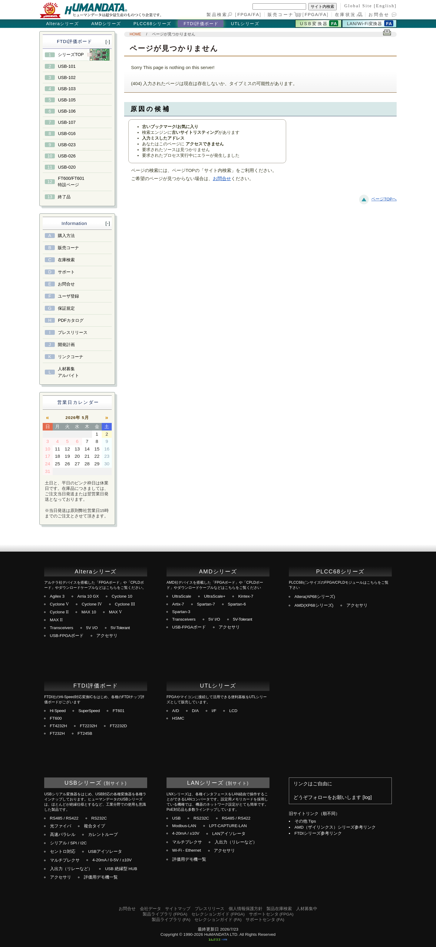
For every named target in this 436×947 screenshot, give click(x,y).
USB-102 (66, 77)
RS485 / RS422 (64, 818)
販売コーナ (68, 247)
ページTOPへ (384, 199)
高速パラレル (62, 834)
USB (176, 818)
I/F (214, 710)
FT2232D (118, 726)
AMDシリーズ (106, 23)
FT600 (56, 718)
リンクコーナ (70, 356)
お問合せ (378, 14)
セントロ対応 (62, 851)
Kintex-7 (245, 596)
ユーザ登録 (68, 296)
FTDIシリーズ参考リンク (318, 833)
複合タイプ (94, 826)
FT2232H (88, 726)
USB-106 (66, 111)
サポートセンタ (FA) (265, 919)
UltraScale (181, 596)
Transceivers (61, 627)
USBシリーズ (83, 783)
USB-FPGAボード (67, 635)
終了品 (64, 196)
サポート (66, 271)
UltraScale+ (215, 596)
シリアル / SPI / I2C (68, 843)
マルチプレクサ (65, 860)
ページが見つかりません (173, 34)
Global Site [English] (370, 5)
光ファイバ (60, 826)
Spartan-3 (181, 611)
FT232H (57, 733)
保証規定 (66, 308)
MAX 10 (88, 612)
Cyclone (59, 604)
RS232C (99, 818)
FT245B (85, 733)
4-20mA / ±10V (186, 833)
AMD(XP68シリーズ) (314, 605)
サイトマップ (177, 908)
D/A (195, 710)
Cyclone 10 (122, 596)
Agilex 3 (57, 596)
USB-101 (66, 66)
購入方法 (66, 235)
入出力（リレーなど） (71, 868)
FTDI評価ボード (201, 23)
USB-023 (66, 144)
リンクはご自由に (312, 783)
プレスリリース (73, 332)
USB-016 (66, 133)
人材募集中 (306, 908)
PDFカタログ (71, 320)
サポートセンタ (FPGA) (271, 914)
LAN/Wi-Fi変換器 (364, 23)
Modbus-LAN (184, 825)
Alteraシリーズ (62, 23)
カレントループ (103, 834)
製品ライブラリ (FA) (171, 919)
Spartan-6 (237, 604)
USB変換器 (314, 23)
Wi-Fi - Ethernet (186, 850)
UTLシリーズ (245, 23)
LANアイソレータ (229, 833)
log (367, 797)
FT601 (118, 710)
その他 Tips (305, 821)
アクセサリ (106, 635)
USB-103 (66, 88)
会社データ (150, 908)
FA (256, 14)
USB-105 (66, 99)
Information (74, 223)
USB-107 (66, 122)
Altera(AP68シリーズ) (315, 596)
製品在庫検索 (279, 908)
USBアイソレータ (105, 851)
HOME (135, 34)
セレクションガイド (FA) (217, 919)
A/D (175, 710)
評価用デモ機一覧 (101, 877)
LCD (233, 710)
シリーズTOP (71, 54)
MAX (115, 612)
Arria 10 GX (88, 596)
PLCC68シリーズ (152, 23)
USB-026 (66, 155)
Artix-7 (178, 604)
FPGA (244, 14)
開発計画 (66, 344)
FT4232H (58, 726)
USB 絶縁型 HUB (121, 868)
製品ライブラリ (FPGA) (165, 914)
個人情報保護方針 (246, 908)
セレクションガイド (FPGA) (218, 914)
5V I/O (92, 627)
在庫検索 (66, 259)
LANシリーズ (205, 783)
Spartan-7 (206, 604)
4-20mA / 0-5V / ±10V (112, 860)
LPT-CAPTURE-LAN (228, 825)
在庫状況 (345, 14)
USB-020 (66, 167)
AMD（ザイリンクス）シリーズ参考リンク (335, 827)
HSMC (178, 718)
